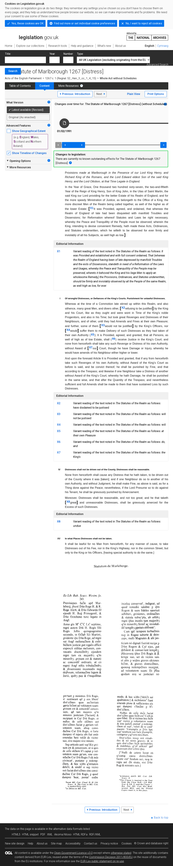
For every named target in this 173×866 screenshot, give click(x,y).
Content (44, 85)
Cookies (127, 843)
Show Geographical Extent (29, 131)
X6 (113, 338)
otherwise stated (121, 853)
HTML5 (16, 834)
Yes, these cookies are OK (27, 23)
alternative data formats (68, 829)
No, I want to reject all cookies (144, 23)
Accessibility (73, 843)
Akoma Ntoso (62, 834)
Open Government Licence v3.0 (73, 853)
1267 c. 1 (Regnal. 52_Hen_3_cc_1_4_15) (70, 78)
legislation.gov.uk (31, 36)
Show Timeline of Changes (29, 153)
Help (30, 843)
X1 (92, 208)
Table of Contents (20, 85)
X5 (92, 334)
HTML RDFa (80, 834)
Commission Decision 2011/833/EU (111, 857)
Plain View (133, 94)
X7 (90, 347)
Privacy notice (109, 843)
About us (42, 843)
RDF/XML (95, 834)
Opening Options (18, 161)
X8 (68, 501)
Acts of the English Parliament (23, 78)
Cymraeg (162, 45)
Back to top (161, 817)
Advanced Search (157, 64)
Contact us (90, 843)
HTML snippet (30, 834)
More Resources (68, 85)
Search (12, 71)
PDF (42, 834)
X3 (103, 325)
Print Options (155, 94)
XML (50, 834)
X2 (123, 307)
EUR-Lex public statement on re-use (102, 861)
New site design (14, 843)
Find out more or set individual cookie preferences (84, 23)
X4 (68, 329)
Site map (56, 843)
